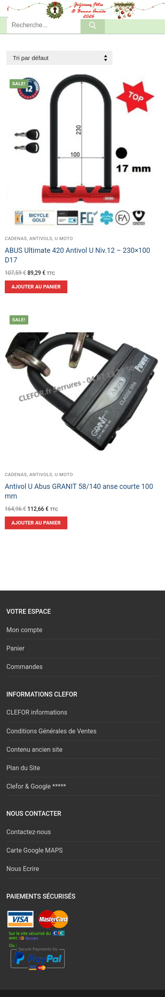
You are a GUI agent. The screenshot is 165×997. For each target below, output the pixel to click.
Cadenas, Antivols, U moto (39, 238)
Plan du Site (23, 768)
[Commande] (59, 58)
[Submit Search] (93, 25)
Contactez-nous (28, 832)
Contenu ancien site (34, 749)
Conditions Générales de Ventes (51, 731)
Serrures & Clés (55, 8)
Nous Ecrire (22, 869)
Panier (15, 648)
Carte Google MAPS (34, 850)
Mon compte (24, 630)
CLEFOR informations (36, 712)
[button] (36, 286)
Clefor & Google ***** (36, 786)
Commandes (24, 667)
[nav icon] (146, 8)
